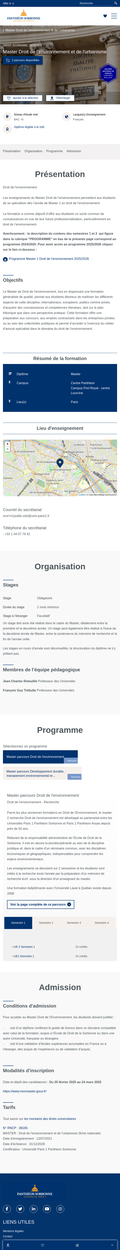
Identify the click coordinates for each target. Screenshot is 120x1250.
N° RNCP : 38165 (15, 1128)
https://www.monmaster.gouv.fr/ (25, 1091)
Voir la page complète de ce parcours (38, 904)
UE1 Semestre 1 (24, 956)
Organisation (33, 151)
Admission (74, 151)
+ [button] (7, 444)
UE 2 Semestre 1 (24, 946)
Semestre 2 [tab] (46, 922)
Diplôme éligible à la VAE (29, 127)
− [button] (7, 449)
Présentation (12, 151)
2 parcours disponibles (22, 60)
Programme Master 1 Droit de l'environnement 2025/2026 (49, 258)
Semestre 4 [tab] (102, 922)
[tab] (40, 757)
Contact (7, 1236)
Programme (54, 151)
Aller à (8, 3)
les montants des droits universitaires (50, 1118)
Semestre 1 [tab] (18, 922)
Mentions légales (13, 1231)
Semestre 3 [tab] (74, 922)
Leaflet (82, 495)
